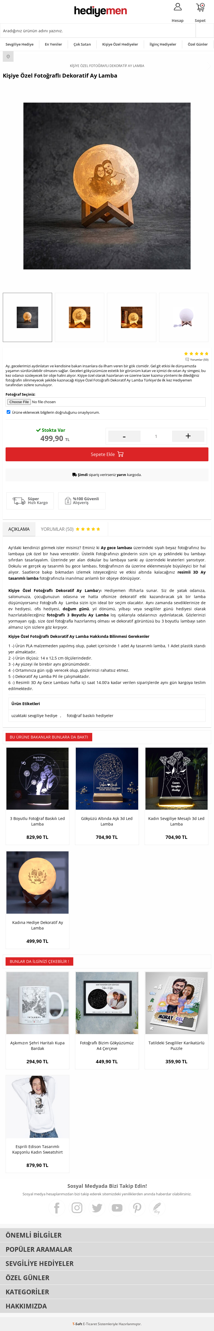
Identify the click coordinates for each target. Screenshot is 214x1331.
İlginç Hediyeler (163, 44)
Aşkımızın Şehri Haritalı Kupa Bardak (37, 1045)
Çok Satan (82, 44)
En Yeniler (53, 44)
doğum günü (76, 608)
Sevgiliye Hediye (19, 44)
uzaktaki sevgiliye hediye (34, 715)
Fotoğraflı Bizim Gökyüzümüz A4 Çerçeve (107, 1045)
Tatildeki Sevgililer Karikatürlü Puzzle (177, 1045)
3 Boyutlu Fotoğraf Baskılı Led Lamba (37, 821)
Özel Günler (198, 44)
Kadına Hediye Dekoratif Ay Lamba (37, 925)
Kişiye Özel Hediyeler (120, 44)
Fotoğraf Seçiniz (20, 394)
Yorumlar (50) (199, 359)
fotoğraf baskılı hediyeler (90, 715)
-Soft (77, 1324)
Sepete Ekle (107, 454)
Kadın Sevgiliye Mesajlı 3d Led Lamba (176, 821)
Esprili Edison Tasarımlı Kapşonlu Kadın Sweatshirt (37, 1149)
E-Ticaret (90, 1324)
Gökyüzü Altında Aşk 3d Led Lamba (107, 821)
